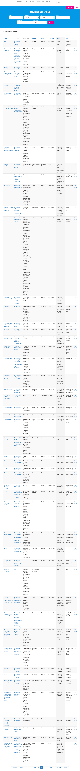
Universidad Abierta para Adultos (17, 166)
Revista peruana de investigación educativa (8, 73)
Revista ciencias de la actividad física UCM (8, 325)
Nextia (5, 472)
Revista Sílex (7, 185)
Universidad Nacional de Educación (17, 670)
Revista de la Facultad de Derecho (7, 377)
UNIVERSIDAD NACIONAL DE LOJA (17, 729)
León (20, 602)
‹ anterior (21, 767)
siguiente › (59, 767)
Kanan (5, 468)
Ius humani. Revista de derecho (7, 486)
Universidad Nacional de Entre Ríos (17, 682)
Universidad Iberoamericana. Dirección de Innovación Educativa (18, 494)
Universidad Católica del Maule (17, 325)
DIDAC (5, 491)
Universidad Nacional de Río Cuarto (17, 739)
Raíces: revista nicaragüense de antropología (8, 614)
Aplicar (51, 22)
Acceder (60, 2)
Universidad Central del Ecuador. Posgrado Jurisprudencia (17, 340)
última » (66, 767)
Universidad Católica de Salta (17, 308)
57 (47, 767)
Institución (19, 20)
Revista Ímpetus (8, 407)
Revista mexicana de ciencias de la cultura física (8, 209)
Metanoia (6, 175)
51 (28, 767)
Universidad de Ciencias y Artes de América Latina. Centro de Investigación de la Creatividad (18, 363)
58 (51, 767)
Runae (5, 674)
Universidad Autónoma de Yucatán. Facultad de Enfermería (17, 300)
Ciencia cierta (7, 218)
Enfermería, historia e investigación (7, 397)
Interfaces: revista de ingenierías (6, 569)
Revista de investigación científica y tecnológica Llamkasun (7, 633)
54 (38, 767)
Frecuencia (35, 20)
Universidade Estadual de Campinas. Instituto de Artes (17, 87)
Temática (26, 15)
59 (54, 767)
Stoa (5, 41)
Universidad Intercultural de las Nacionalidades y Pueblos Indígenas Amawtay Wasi (17, 537)
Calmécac (6, 460)
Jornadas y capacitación (43, 2)
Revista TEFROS (8, 737)
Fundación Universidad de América (17, 348)
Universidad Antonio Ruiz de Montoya (18, 187)
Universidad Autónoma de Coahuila (17, 219)
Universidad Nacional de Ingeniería (17, 149)
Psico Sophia (7, 415)
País (41, 15)
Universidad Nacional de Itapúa (17, 720)
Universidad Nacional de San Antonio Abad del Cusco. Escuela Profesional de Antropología (18, 748)
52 (31, 767)
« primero (14, 767)
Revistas (19, 2)
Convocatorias (29, 2)
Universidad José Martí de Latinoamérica (17, 550)
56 (44, 767)
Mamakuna (7, 668)
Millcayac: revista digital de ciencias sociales (8, 650)
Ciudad (57, 15)
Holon (5, 548)
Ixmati (5, 456)
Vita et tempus (7, 419)
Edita (67, 38)
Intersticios (6, 306)
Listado (70, 7)
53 (35, 767)
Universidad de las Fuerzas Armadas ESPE (17, 391)
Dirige (59, 38)
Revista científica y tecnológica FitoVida (8, 503)
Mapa (77, 7)
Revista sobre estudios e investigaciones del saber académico (8, 722)
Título (10, 15)
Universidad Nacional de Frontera (17, 694)
